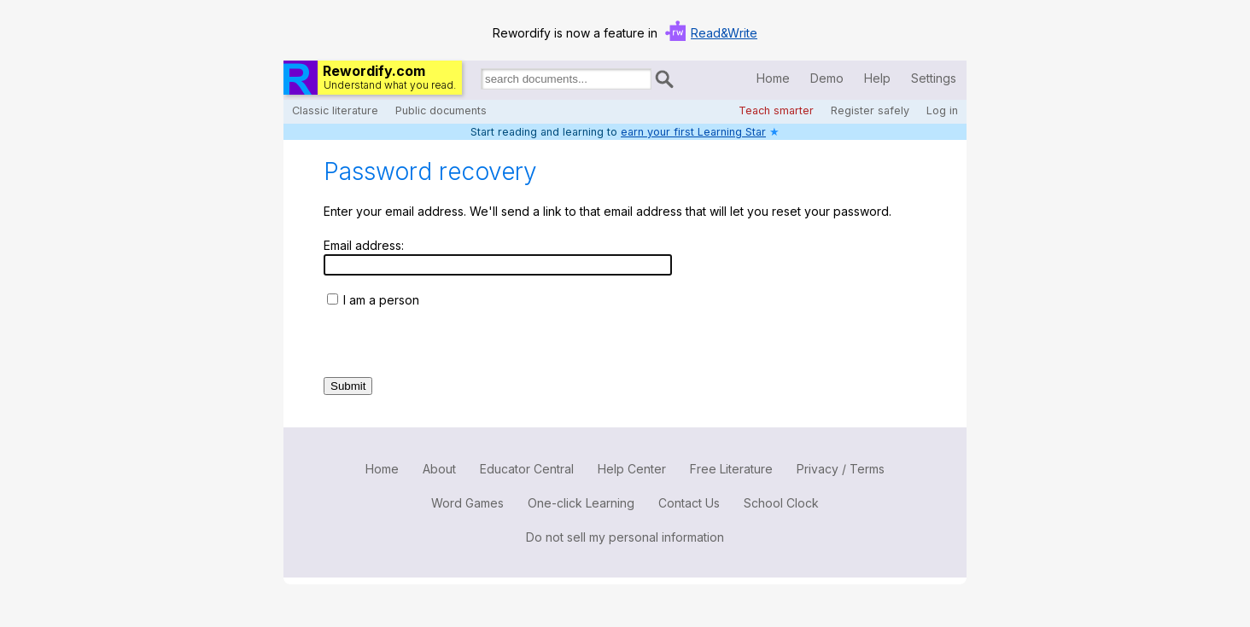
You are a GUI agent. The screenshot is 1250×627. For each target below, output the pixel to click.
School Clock (781, 503)
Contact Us (689, 503)
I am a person (381, 300)
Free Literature (731, 469)
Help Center (632, 469)
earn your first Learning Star (693, 131)
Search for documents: (480, 82)
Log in (942, 110)
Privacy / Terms (841, 469)
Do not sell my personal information (625, 537)
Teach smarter (776, 110)
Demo (827, 78)
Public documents (441, 110)
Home (773, 78)
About (439, 469)
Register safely (870, 110)
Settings (933, 78)
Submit (347, 386)
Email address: (364, 245)
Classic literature (335, 110)
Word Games (467, 503)
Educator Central (527, 469)
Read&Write (724, 33)
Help (877, 78)
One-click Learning (581, 503)
